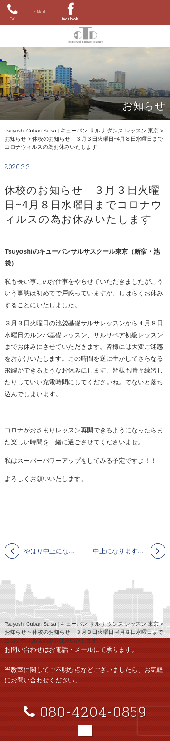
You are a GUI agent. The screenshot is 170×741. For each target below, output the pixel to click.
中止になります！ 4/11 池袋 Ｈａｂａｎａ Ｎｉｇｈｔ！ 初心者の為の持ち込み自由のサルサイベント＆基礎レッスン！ (129, 551)
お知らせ (15, 139)
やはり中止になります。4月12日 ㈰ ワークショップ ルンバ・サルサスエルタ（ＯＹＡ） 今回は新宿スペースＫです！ (50, 551)
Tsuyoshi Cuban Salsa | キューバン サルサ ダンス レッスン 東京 (82, 130)
